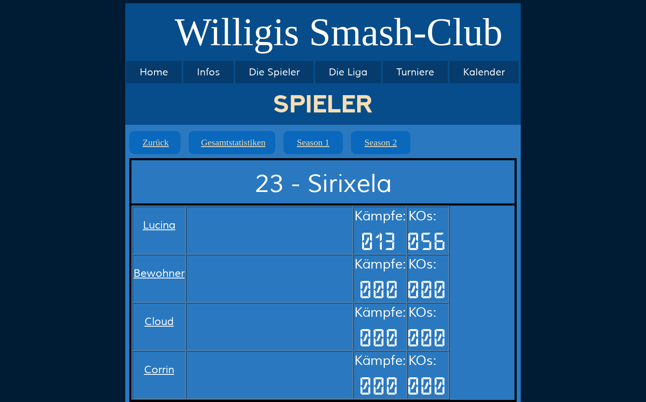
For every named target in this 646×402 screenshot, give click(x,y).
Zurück (156, 142)
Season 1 (313, 142)
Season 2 (381, 142)
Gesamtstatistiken (233, 142)
